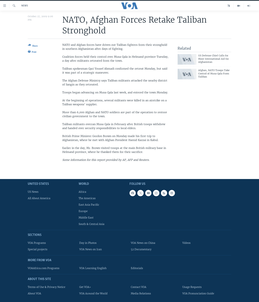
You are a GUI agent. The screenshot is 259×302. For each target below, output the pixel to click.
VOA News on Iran (90, 249)
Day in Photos (88, 242)
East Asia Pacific (89, 204)
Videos (186, 242)
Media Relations (141, 293)
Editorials (137, 268)
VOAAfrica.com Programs (43, 268)
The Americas (87, 198)
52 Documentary (141, 249)
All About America (39, 198)
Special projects (37, 249)
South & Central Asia (91, 224)
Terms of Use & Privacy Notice (46, 286)
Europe (83, 211)
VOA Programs (37, 242)
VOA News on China (143, 242)
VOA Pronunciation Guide (198, 293)
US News (33, 191)
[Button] (33, 46)
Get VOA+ (85, 286)
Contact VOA (138, 286)
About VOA (34, 293)
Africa (82, 191)
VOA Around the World (93, 293)
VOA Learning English (93, 268)
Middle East (86, 217)
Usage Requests (192, 286)
